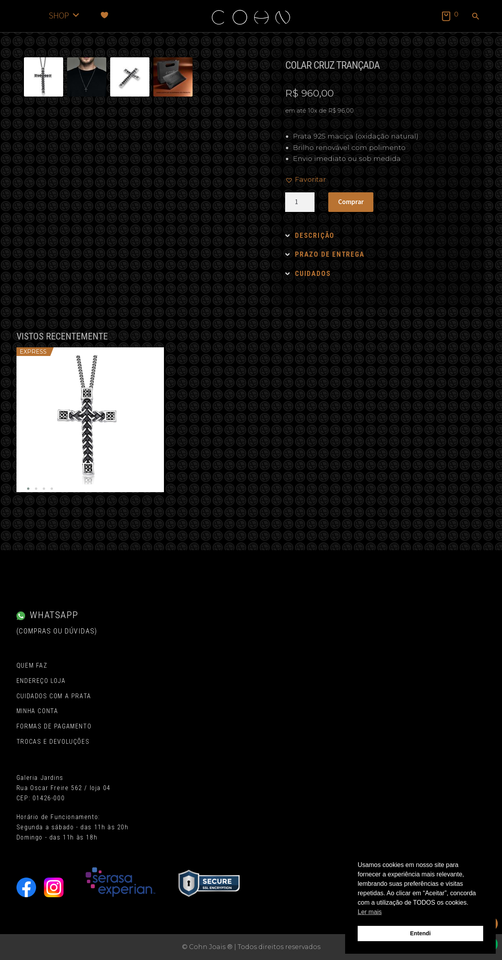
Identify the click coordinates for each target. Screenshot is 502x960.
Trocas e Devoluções (52, 741)
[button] (476, 17)
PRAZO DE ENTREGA (329, 254)
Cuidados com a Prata (53, 696)
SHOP (64, 15)
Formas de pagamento (53, 726)
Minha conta (37, 711)
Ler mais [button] (370, 912)
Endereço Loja (41, 680)
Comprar (351, 201)
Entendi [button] (420, 933)
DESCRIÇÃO (315, 235)
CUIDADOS (313, 273)
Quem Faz (31, 665)
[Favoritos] (104, 15)
